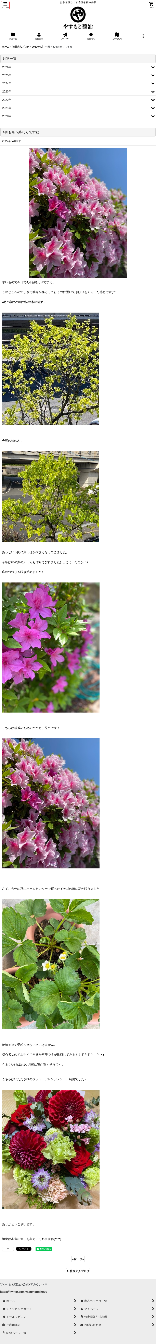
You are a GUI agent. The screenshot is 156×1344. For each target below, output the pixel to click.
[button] (5, 5)
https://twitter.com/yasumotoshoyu (23, 1291)
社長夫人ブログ (78, 1271)
